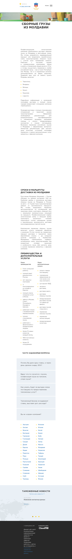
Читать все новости (36, 494)
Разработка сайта (43, 525)
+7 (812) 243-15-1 (24, 6)
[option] (34, 501)
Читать (26, 504)
